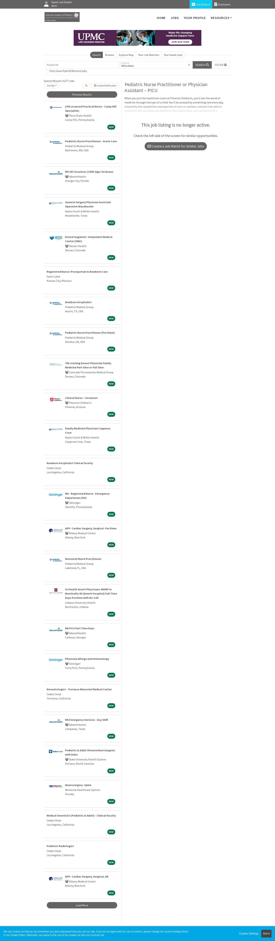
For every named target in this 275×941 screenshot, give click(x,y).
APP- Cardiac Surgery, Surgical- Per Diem (91, 528)
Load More (82, 905)
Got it (266, 933)
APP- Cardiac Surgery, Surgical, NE (87, 876)
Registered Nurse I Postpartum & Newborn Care (77, 271)
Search (96, 55)
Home (161, 18)
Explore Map (126, 55)
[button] (221, 65)
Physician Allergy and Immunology (87, 658)
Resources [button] (220, 18)
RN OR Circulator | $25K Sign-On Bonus (89, 171)
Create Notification (105, 85)
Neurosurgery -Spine (78, 785)
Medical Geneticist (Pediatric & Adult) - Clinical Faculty (81, 815)
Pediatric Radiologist (60, 846)
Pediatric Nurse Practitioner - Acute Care (91, 141)
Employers (222, 4)
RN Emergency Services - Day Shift (86, 719)
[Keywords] (82, 65)
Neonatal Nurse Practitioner (83, 559)
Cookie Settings (249, 933)
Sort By (51, 85)
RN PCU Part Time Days (79, 628)
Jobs (175, 18)
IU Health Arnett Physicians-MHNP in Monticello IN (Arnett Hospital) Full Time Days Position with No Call (91, 593)
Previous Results (82, 94)
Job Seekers (201, 4)
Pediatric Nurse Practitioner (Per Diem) (90, 332)
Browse (109, 55)
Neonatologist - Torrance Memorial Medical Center (79, 689)
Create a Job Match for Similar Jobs (175, 146)
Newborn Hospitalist (78, 302)
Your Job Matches (148, 55)
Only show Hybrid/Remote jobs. (68, 71)
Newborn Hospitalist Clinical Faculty (70, 463)
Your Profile (195, 18)
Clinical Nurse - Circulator (81, 398)
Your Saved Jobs (173, 55)
